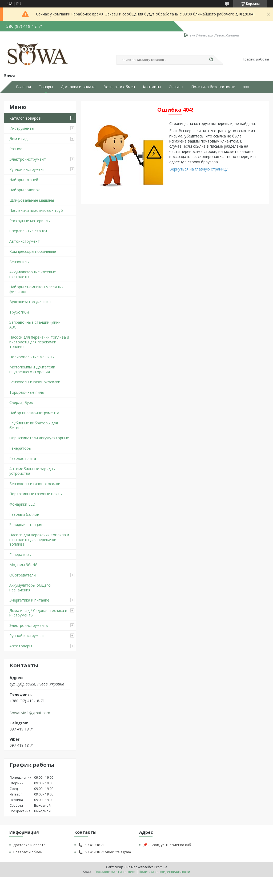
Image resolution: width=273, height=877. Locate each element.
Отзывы (176, 87)
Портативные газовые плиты (35, 493)
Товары (46, 87)
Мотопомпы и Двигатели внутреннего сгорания (32, 369)
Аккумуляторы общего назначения (30, 587)
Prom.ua (160, 867)
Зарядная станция (25, 524)
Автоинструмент (24, 241)
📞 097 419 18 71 (91, 844)
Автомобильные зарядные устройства (33, 471)
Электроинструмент (27, 159)
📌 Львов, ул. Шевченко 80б (167, 844)
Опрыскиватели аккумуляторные (39, 437)
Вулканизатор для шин (30, 301)
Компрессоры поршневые (32, 251)
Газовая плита (22, 458)
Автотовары (20, 645)
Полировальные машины (31, 356)
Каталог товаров (25, 118)
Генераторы (20, 448)
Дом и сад (18, 138)
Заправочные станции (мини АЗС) (35, 325)
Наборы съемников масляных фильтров (36, 289)
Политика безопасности (213, 87)
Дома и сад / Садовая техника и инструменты (38, 613)
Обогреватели (22, 575)
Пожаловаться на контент (115, 872)
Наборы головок (24, 189)
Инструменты (21, 128)
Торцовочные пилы (27, 392)
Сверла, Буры (21, 402)
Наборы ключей (23, 179)
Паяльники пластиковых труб (36, 210)
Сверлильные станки (28, 230)
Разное (15, 148)
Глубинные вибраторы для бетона (33, 425)
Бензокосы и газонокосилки (34, 381)
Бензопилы (19, 261)
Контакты (152, 87)
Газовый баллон (24, 514)
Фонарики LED (22, 504)
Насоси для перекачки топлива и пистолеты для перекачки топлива (39, 342)
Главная (23, 87)
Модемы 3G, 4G (23, 564)
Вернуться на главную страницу (198, 169)
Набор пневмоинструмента (34, 412)
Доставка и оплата (78, 87)
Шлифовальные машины (31, 200)
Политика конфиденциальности (164, 872)
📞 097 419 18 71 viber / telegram (104, 852)
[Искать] (211, 60)
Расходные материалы (29, 220)
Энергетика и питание (29, 600)
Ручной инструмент (27, 169)
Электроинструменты (29, 625)
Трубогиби (19, 312)
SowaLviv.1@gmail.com (30, 712)
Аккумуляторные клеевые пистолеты (32, 274)
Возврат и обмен (119, 87)
